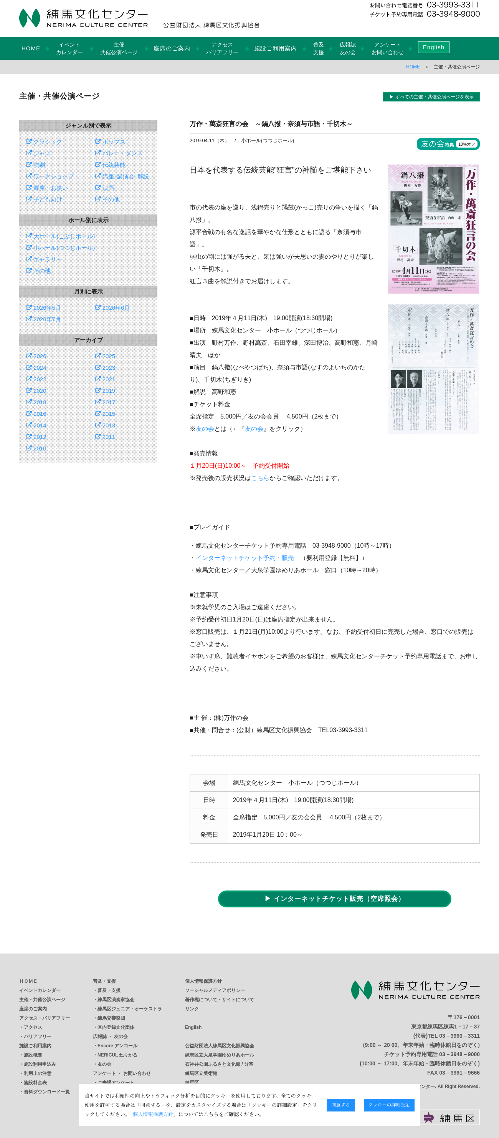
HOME (30, 48)
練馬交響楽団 (111, 1018)
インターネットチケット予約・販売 (245, 558)
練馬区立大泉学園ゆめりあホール (219, 1055)
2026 (36, 356)
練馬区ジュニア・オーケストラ (129, 1009)
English (433, 47)
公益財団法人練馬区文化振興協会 (219, 1045)
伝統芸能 (110, 164)
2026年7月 (43, 319)
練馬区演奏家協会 (115, 999)
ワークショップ (50, 176)
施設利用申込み (40, 1064)
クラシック (44, 141)
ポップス (110, 141)
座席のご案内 (172, 48)
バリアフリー (37, 1036)
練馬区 (192, 1082)
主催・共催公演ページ (42, 999)
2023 (105, 367)
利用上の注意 (37, 1073)
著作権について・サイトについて (219, 999)
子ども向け (44, 199)
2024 (36, 367)
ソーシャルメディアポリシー (215, 990)
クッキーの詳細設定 (448, 1104)
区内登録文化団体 (115, 1027)
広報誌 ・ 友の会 (110, 1036)
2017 (105, 402)
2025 (105, 356)
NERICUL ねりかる (117, 1055)
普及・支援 (104, 981)
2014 (36, 425)
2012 (36, 437)
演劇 (35, 164)
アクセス (33, 1027)
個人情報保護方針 (203, 981)
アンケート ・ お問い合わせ (122, 1073)
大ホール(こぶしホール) (60, 236)
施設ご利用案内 (275, 48)
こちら (260, 478)
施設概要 (33, 1055)
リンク (192, 1009)
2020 (36, 390)
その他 (107, 199)
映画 (104, 187)
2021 (105, 379)
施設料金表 (35, 1082)
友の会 (205, 428)
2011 (105, 437)
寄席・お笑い (47, 187)
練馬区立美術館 (201, 1073)
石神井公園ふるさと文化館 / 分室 (219, 1064)
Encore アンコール (117, 1045)
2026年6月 (112, 307)
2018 (36, 402)
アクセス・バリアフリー (44, 1018)
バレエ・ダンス (119, 153)
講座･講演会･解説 (122, 176)
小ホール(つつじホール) (60, 247)
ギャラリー (44, 259)
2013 (105, 425)
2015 (105, 413)
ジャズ (38, 153)
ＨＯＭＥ (28, 981)
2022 (36, 379)
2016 (36, 413)
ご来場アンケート (115, 1082)
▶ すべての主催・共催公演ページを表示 (431, 97)
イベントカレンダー (40, 990)
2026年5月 (43, 307)
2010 (36, 448)
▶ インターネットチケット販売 (334, 898)
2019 (105, 390)
